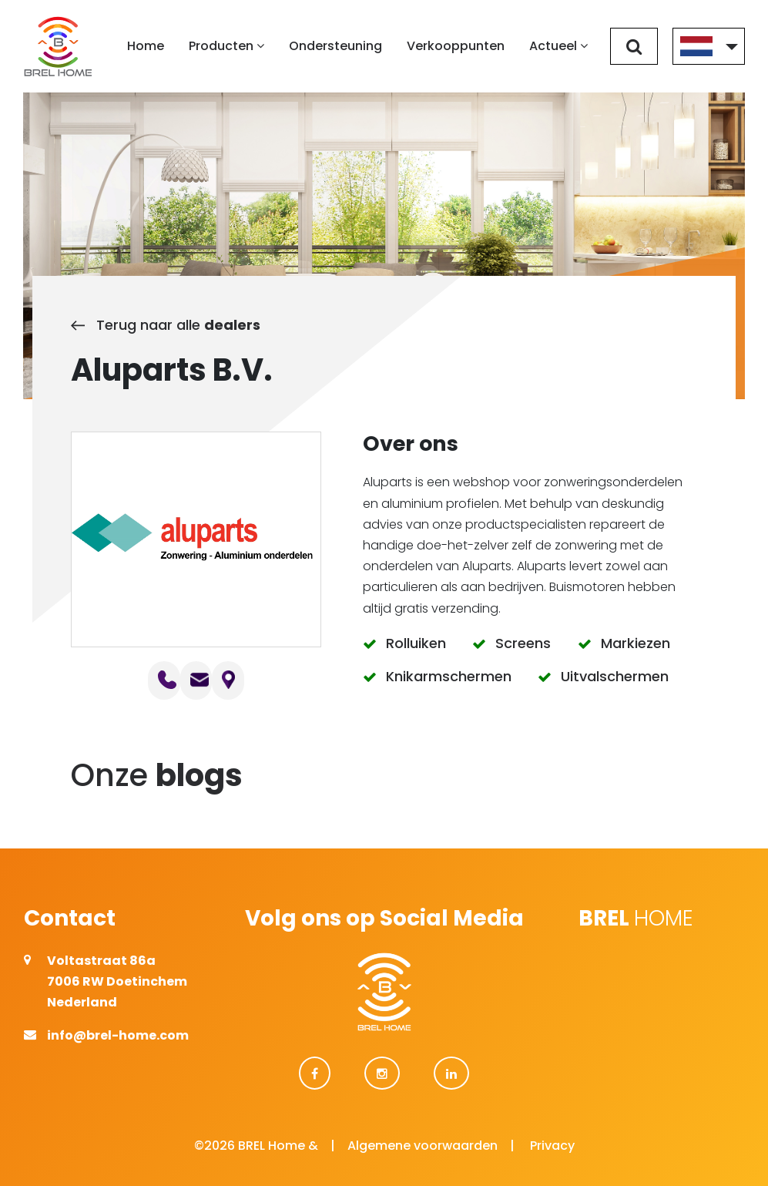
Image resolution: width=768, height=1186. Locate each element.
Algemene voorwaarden (422, 1145)
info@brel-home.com (118, 1035)
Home (145, 46)
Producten (226, 46)
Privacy (552, 1145)
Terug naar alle (165, 324)
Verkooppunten (456, 46)
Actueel (558, 46)
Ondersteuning (335, 46)
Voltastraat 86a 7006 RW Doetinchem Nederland (117, 981)
